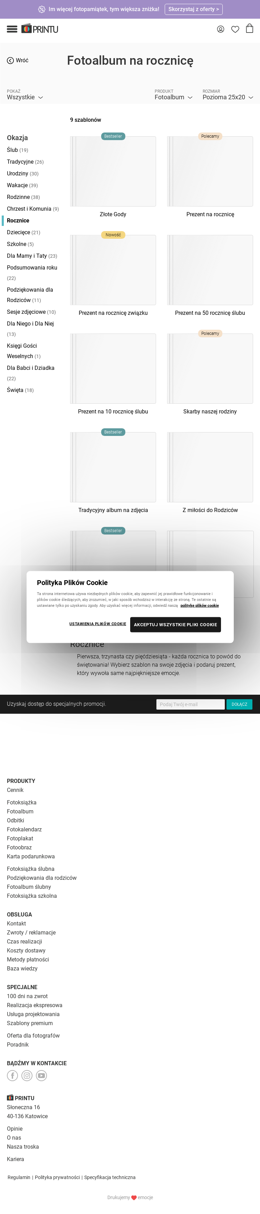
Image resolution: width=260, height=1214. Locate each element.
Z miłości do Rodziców (210, 510)
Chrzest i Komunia (33, 209)
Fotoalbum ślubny (29, 887)
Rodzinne (23, 197)
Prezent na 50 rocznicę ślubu (210, 313)
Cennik (15, 790)
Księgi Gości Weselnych (24, 351)
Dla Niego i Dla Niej (30, 328)
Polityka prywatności (57, 1177)
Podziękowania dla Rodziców (30, 294)
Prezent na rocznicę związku (113, 313)
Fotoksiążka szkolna (32, 896)
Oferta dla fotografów (33, 1035)
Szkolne (20, 244)
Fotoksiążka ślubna (31, 869)
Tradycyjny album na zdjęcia (113, 510)
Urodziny (23, 173)
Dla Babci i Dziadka (31, 373)
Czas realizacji (24, 941)
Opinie (14, 1128)
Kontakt (16, 923)
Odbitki (15, 820)
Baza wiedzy (22, 968)
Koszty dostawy (26, 950)
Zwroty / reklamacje (31, 932)
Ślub (17, 150)
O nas (14, 1137)
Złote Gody (113, 214)
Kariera (15, 1159)
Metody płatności (28, 959)
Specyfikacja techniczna (110, 1177)
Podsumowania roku (32, 272)
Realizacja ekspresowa (34, 1005)
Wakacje (22, 185)
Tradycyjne (25, 161)
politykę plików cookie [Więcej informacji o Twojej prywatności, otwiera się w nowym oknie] (200, 605)
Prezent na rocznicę (210, 214)
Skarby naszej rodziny (210, 411)
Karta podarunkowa (31, 856)
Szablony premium (30, 1023)
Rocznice (18, 220)
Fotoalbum (20, 811)
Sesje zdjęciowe (31, 312)
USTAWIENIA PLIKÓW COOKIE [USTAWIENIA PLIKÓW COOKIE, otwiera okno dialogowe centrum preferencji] (97, 623)
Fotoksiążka (22, 802)
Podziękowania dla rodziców (42, 878)
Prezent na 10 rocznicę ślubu (113, 411)
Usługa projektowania (33, 1014)
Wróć (22, 60)
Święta (20, 390)
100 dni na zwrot (27, 996)
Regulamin (19, 1177)
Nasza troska (23, 1146)
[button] (12, 29)
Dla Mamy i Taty (32, 256)
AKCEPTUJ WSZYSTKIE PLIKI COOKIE (175, 624)
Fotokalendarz (24, 829)
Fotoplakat (20, 838)
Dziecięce (23, 232)
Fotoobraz (19, 847)
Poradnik (18, 1044)
